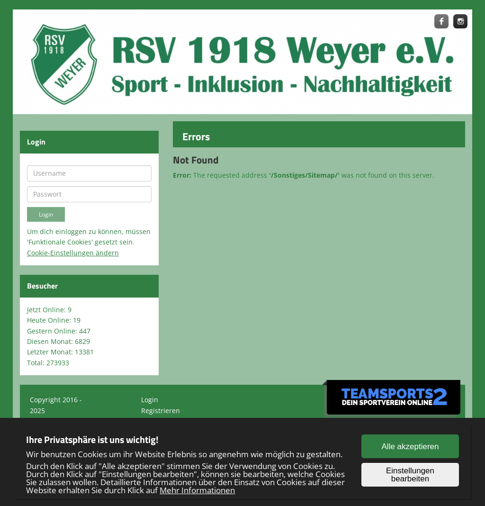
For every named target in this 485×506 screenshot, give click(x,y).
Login (149, 399)
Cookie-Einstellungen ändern (73, 252)
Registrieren (160, 410)
